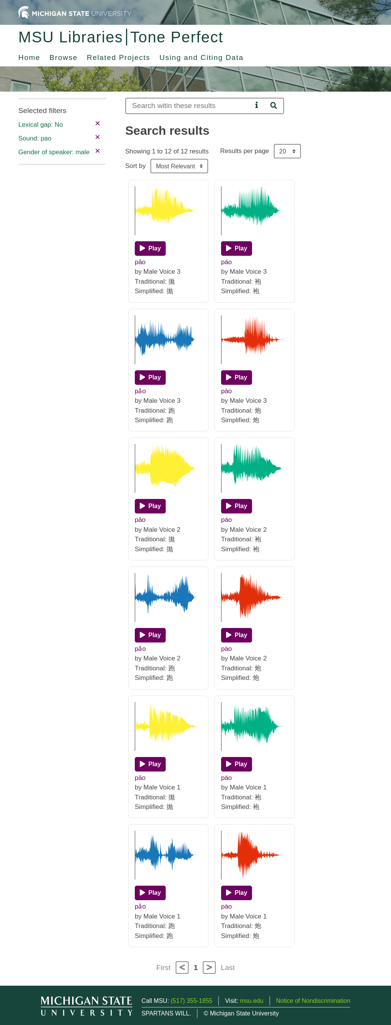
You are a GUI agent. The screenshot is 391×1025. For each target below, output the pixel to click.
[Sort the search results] (179, 166)
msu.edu (251, 1001)
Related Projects (118, 57)
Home (29, 57)
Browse (64, 57)
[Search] (188, 106)
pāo (140, 262)
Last (228, 968)
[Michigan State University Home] (74, 12)
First (163, 968)
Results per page (244, 151)
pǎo (140, 391)
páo (226, 262)
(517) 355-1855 (191, 1001)
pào (226, 391)
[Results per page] (287, 151)
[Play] (150, 248)
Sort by (135, 165)
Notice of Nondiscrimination (313, 1001)
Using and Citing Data (202, 57)
